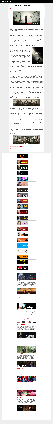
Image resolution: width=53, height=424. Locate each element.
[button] (10, 8)
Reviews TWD (16, 146)
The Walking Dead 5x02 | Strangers (21, 353)
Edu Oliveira (11, 146)
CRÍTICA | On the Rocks (20, 295)
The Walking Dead (21, 146)
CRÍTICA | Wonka (19, 397)
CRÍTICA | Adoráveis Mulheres (21, 324)
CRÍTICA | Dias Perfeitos (20, 368)
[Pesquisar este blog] (48, 1)
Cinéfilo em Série (6, 1)
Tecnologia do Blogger (26, 421)
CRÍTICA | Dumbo (19, 280)
